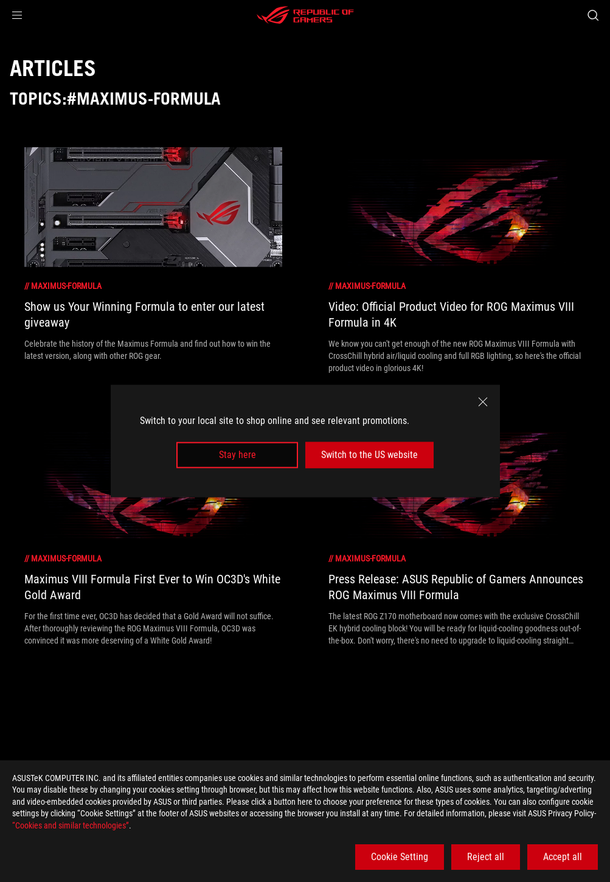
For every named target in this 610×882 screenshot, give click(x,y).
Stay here (237, 454)
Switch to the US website (369, 454)
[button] (17, 15)
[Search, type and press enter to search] (593, 15)
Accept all (562, 857)
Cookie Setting (399, 857)
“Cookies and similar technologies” (70, 825)
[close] (483, 402)
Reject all (485, 857)
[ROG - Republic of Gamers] (305, 15)
